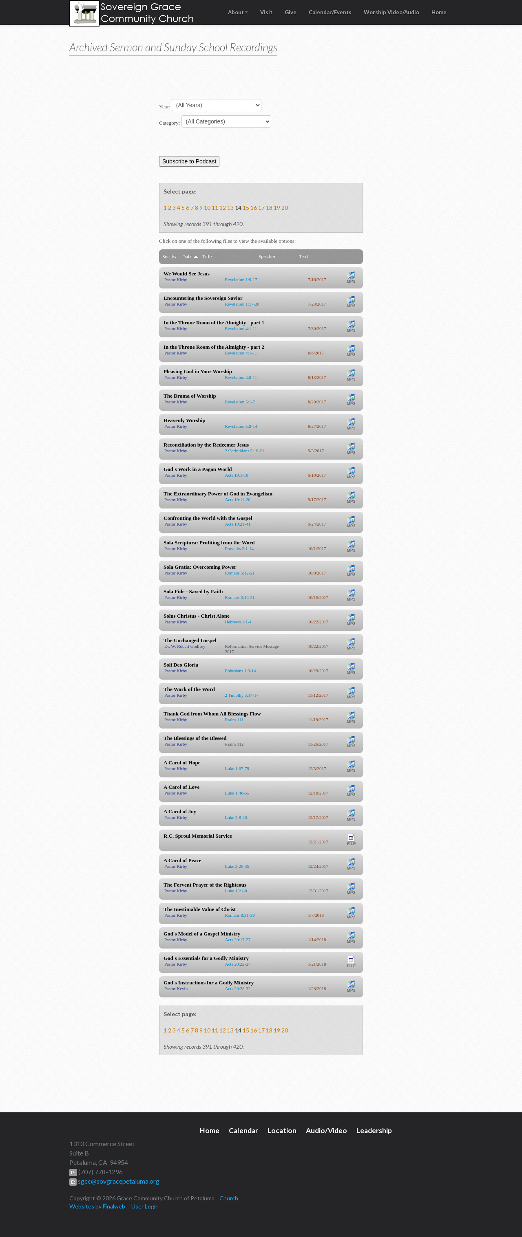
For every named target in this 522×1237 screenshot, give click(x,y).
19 (277, 207)
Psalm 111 (234, 719)
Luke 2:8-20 (236, 817)
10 (207, 207)
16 (253, 207)
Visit (266, 12)
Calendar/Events (330, 12)
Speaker (267, 256)
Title (207, 256)
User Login (145, 1206)
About (238, 12)
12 (222, 207)
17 (261, 207)
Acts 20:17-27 (238, 939)
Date (190, 256)
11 (215, 207)
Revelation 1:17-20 (242, 304)
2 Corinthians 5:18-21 (245, 450)
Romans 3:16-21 (240, 597)
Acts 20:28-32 (238, 988)
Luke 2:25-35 (237, 866)
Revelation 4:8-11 (241, 377)
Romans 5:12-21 (240, 572)
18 (269, 207)
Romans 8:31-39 (240, 915)
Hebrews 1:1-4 (238, 621)
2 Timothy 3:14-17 (242, 695)
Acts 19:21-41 (238, 524)
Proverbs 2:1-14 (239, 548)
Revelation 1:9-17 (241, 279)
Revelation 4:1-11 (241, 328)
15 (246, 207)
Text (303, 256)
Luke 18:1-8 (236, 890)
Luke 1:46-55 (237, 792)
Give (290, 12)
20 (284, 207)
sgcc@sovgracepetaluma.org (118, 1181)
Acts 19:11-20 (237, 499)
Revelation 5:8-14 (241, 426)
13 (230, 207)
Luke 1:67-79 (237, 768)
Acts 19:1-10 (236, 475)
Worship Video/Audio (391, 12)
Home (439, 12)
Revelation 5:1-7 (240, 401)
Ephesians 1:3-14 (240, 670)
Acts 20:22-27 (238, 964)
